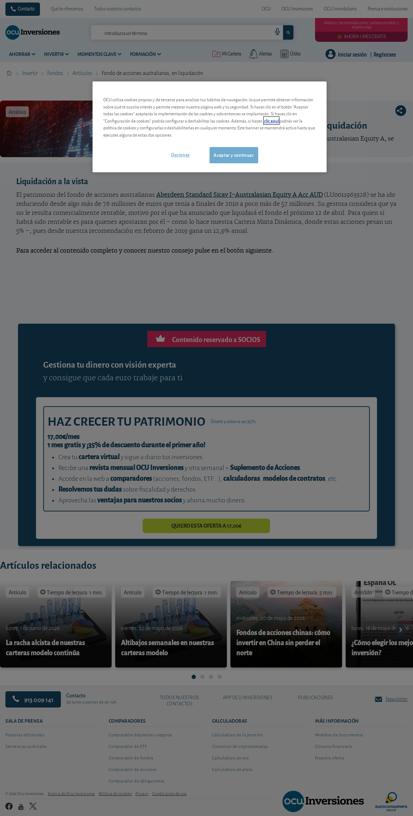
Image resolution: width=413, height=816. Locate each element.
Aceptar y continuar (233, 154)
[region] (210, 126)
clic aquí (271, 120)
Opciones (180, 154)
